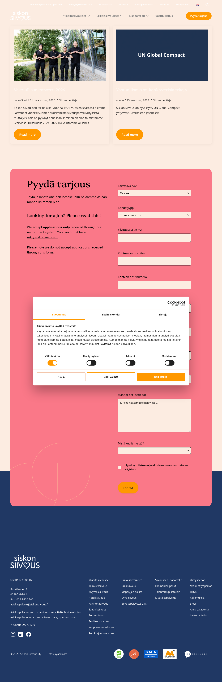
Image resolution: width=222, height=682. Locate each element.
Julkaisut (123, 4)
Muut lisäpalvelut (165, 597)
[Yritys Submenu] (169, 4)
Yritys (163, 4)
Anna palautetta (144, 4)
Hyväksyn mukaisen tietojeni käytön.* (157, 467)
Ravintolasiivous (98, 603)
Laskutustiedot (198, 615)
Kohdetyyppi (126, 208)
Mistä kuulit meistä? (131, 443)
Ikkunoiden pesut (165, 586)
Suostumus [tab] (59, 314)
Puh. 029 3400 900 (21, 599)
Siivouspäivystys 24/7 (135, 603)
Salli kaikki (161, 376)
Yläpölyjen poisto (132, 591)
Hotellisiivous (97, 597)
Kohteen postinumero (132, 277)
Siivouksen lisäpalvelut (168, 580)
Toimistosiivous (98, 586)
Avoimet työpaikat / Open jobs (46, 4)
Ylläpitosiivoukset (74, 16)
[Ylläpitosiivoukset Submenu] (89, 16)
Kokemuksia (105, 4)
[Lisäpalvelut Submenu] (148, 16)
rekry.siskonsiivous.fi (42, 237)
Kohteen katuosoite (131, 253)
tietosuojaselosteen (151, 465)
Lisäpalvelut (137, 16)
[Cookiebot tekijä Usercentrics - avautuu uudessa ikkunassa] (170, 303)
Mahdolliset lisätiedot (132, 395)
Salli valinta (111, 376)
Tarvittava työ (127, 186)
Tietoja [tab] (163, 314)
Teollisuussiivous (99, 621)
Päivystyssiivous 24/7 (80, 4)
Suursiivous (129, 586)
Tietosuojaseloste (56, 654)
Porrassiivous (97, 615)
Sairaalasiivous (97, 609)
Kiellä (61, 376)
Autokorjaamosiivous (101, 633)
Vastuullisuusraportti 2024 (39, 89)
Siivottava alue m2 (130, 230)
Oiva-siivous (129, 597)
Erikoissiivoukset (108, 16)
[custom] (13, 634)
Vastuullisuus (164, 16)
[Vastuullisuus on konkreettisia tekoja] (162, 55)
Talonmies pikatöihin (167, 591)
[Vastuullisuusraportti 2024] (60, 55)
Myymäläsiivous (98, 591)
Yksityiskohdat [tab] (111, 314)
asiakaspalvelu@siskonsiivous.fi (29, 604)
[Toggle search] (207, 4)
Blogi (193, 603)
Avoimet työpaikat (201, 586)
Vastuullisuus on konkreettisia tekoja (151, 89)
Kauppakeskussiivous (101, 627)
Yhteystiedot (182, 4)
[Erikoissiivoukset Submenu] (122, 16)
